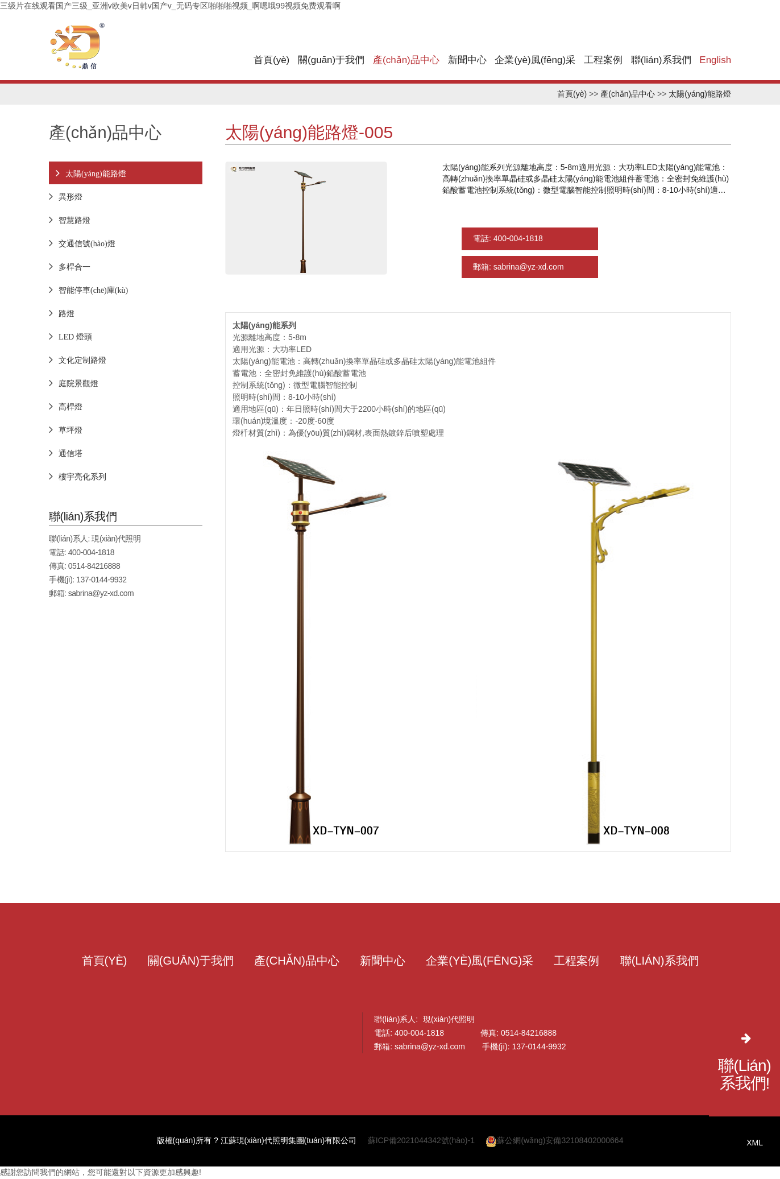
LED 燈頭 (75, 337)
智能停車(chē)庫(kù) (93, 290)
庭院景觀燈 (78, 383)
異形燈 (70, 197)
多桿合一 (74, 267)
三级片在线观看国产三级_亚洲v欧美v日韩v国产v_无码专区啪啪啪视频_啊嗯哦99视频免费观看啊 (170, 5)
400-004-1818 (91, 552)
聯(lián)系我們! (744, 1074)
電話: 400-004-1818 (508, 239)
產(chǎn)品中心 (406, 60)
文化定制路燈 (82, 360)
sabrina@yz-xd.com (101, 593)
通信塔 (70, 453)
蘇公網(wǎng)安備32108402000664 (554, 1141)
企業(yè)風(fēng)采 (535, 60)
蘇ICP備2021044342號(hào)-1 (421, 1141)
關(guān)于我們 (331, 60)
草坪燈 (70, 430)
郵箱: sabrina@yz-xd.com (518, 267)
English (715, 60)
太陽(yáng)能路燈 (700, 93)
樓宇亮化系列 (82, 477)
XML (754, 1142)
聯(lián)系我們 (661, 60)
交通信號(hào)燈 (87, 243)
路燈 (66, 313)
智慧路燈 (74, 220)
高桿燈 (70, 407)
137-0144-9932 (101, 579)
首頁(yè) (271, 60)
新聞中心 (467, 60)
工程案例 (603, 60)
